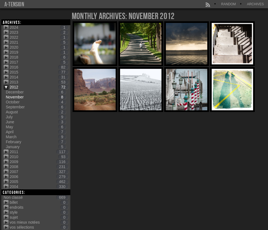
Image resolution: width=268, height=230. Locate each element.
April (36, 132)
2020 (39, 47)
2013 (39, 82)
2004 (39, 186)
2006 (39, 176)
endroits (39, 207)
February (36, 142)
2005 (39, 181)
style (39, 212)
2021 (39, 42)
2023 (39, 32)
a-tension (14, 4)
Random (228, 4)
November (36, 97)
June (36, 122)
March (36, 137)
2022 (39, 37)
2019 (39, 52)
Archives (255, 4)
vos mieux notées (39, 222)
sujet (39, 217)
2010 (39, 157)
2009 (39, 162)
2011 (39, 152)
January (36, 147)
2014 (39, 77)
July (36, 117)
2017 (39, 62)
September (36, 107)
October (36, 102)
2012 (39, 87)
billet (39, 202)
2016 (39, 67)
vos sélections (39, 227)
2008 (39, 166)
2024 (39, 27)
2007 (39, 171)
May (36, 127)
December (36, 92)
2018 (39, 57)
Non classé (36, 197)
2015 (39, 72)
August (36, 112)
